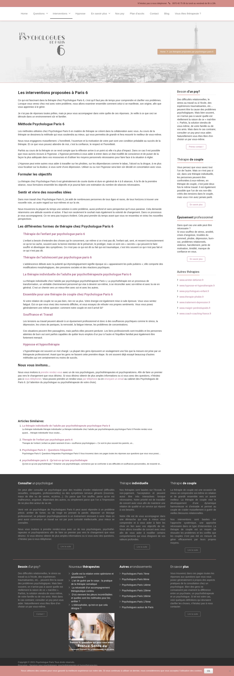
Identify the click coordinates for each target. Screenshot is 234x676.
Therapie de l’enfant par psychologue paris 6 (47, 439)
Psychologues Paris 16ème (136, 596)
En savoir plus (100, 13)
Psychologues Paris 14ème (136, 585)
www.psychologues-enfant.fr (194, 291)
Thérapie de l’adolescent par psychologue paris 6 (57, 257)
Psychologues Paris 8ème (135, 579)
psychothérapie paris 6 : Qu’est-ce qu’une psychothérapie (55, 460)
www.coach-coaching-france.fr (195, 313)
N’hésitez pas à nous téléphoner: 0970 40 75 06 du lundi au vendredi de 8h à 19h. (177, 3)
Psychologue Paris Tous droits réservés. (55, 662)
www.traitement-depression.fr (194, 302)
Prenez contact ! (196, 147)
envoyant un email (114, 379)
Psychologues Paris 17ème (136, 601)
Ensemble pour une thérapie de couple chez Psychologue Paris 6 (68, 294)
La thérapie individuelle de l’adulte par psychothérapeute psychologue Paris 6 (77, 274)
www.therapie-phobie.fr (191, 296)
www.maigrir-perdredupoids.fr (194, 308)
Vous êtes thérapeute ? (188, 13)
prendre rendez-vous (51, 372)
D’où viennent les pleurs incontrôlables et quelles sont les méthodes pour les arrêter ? (91, 598)
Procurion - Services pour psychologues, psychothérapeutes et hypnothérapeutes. (58, 665)
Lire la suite (66, 546)
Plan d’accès (137, 13)
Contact (154, 13)
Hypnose (80, 13)
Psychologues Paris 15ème (136, 590)
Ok (208, 671)
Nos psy (119, 13)
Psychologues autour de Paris (137, 607)
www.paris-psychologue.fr (110, 390)
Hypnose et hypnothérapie (41, 344)
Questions (40, 13)
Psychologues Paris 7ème (135, 573)
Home (24, 13)
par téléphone (90, 379)
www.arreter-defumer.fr (191, 280)
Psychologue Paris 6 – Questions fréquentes (47, 450)
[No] (229, 671)
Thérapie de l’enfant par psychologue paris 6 (54, 234)
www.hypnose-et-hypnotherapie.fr (197, 285)
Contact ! (40, 614)
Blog (166, 13)
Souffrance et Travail (38, 314)
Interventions (62, 13)
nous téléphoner (32, 379)
